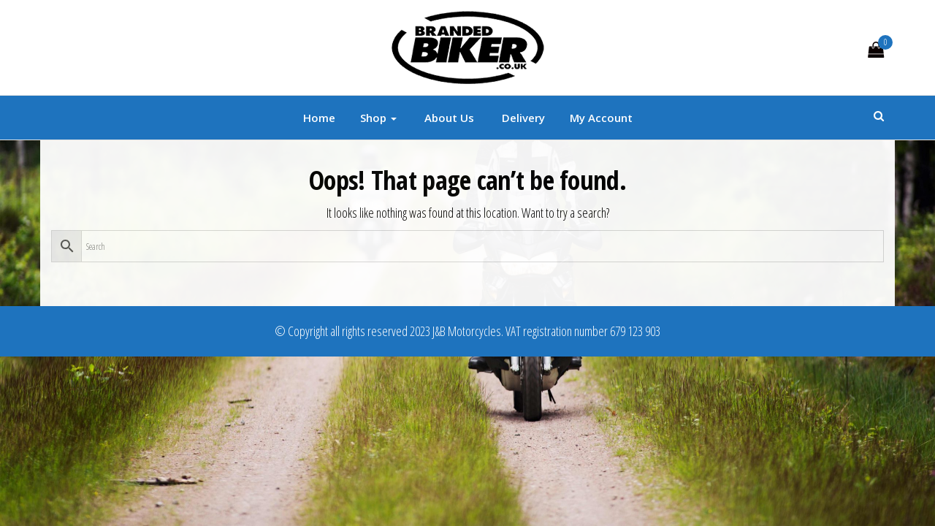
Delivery (522, 117)
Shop (378, 117)
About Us (447, 117)
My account (601, 117)
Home (319, 117)
